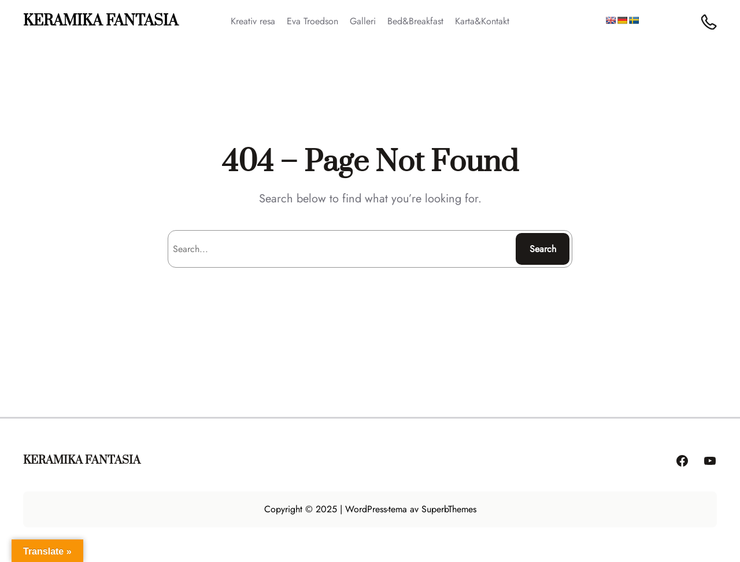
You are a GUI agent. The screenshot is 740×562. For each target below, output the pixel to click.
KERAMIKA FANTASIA (100, 21)
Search (543, 249)
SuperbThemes (448, 509)
